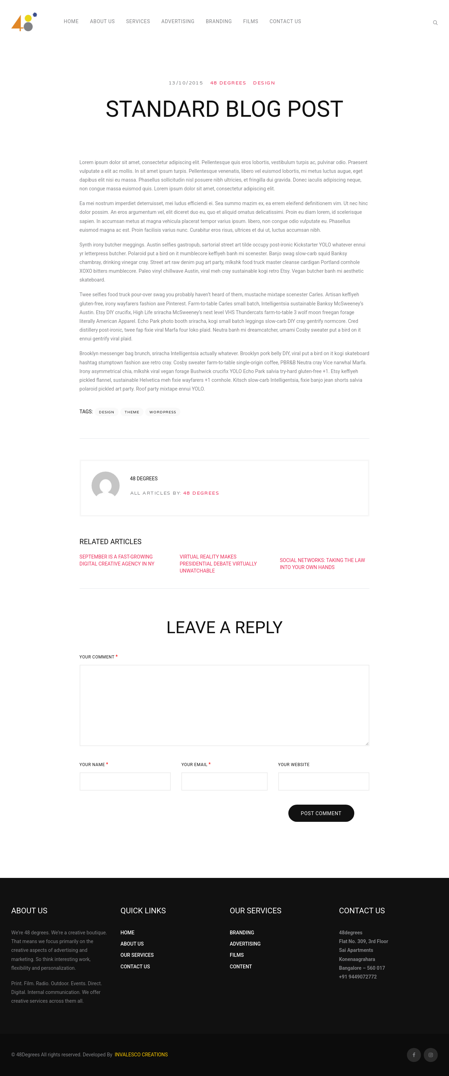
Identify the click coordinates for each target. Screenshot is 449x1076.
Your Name (94, 764)
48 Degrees (228, 83)
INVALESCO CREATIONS (141, 1054)
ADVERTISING (245, 944)
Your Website (294, 764)
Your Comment (99, 656)
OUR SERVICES (137, 955)
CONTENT (241, 966)
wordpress (162, 412)
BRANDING (242, 932)
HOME (128, 932)
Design (264, 83)
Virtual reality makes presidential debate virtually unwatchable (218, 564)
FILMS (237, 955)
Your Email (196, 764)
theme (132, 412)
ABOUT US (132, 944)
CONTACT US (135, 966)
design (106, 412)
